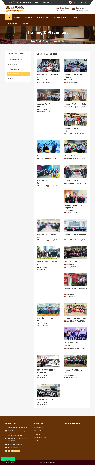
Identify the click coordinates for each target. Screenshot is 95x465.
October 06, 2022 (43, 326)
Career (36, 440)
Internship (12, 64)
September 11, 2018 (44, 404)
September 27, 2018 (72, 377)
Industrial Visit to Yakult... (74, 180)
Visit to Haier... (43, 156)
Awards (37, 434)
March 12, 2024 (81, 183)
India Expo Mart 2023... (73, 262)
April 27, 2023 (81, 240)
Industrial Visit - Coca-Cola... (75, 104)
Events (75, 17)
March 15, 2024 (53, 186)
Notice (62, 10)
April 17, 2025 (81, 107)
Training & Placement (45, 41)
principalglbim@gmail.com (15, 444)
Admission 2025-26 (13, 23)
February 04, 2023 (43, 269)
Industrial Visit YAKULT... (46, 399)
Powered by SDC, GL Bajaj (9, 462)
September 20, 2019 (44, 377)
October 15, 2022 (71, 296)
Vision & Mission (39, 431)
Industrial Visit (59, 41)
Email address (80, 8)
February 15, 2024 (71, 213)
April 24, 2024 (53, 158)
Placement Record (15, 59)
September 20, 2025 (44, 111)
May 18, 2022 (81, 348)
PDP (10, 78)
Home (8, 17)
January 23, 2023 (71, 267)
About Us (17, 17)
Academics (29, 17)
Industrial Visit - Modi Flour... (75, 318)
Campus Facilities (43, 17)
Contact (25, 23)
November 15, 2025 (44, 82)
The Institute (38, 427)
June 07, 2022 (81, 321)
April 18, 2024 (81, 158)
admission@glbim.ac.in (83, 10)
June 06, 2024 (81, 134)
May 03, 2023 (53, 240)
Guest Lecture (13, 69)
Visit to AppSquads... (72, 156)
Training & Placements (61, 17)
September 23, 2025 (72, 82)
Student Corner (64, 8)
